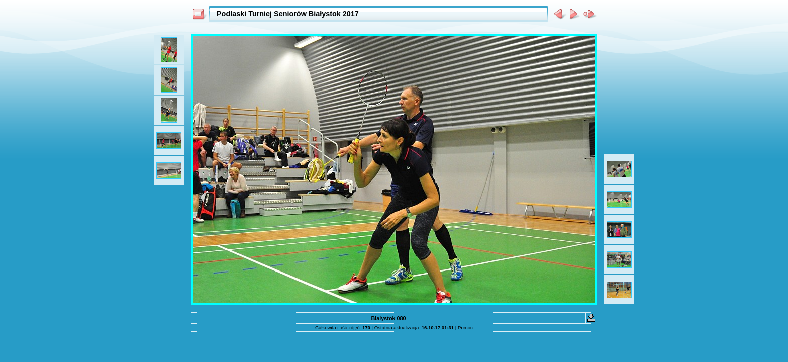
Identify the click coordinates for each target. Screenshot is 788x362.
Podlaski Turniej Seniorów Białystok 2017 (288, 14)
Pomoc (465, 327)
